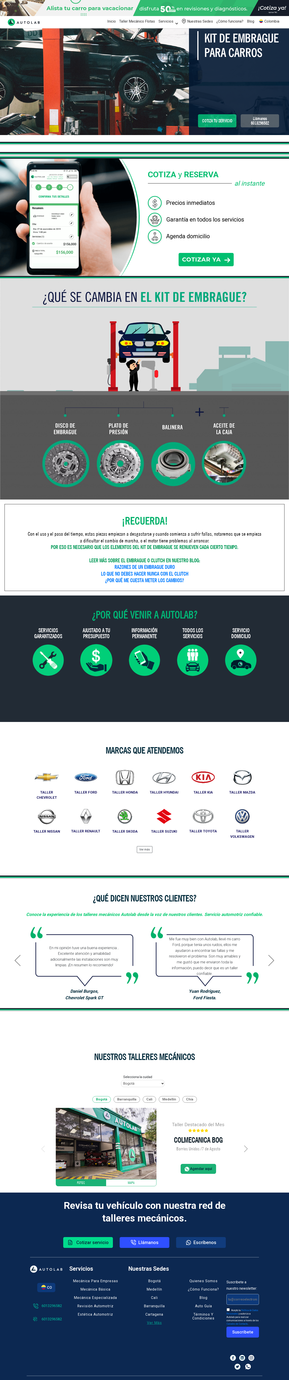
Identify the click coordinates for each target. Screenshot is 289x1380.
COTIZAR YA (206, 259)
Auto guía (203, 1306)
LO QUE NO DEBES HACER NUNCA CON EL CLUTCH (144, 574)
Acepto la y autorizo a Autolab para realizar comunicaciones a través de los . (242, 1316)
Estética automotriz (95, 1314)
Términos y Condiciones (203, 1316)
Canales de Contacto (237, 1324)
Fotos (81, 1183)
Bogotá (154, 1281)
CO (46, 1287)
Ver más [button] (144, 849)
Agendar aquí (198, 1169)
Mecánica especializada (95, 1298)
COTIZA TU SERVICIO (217, 121)
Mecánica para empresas (95, 1281)
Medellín (154, 1289)
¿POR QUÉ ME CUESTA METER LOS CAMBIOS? (144, 580)
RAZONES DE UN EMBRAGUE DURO (144, 567)
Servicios (166, 21)
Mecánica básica (95, 1289)
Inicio (111, 21)
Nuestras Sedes (197, 21)
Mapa (131, 1183)
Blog (250, 21)
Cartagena (154, 1314)
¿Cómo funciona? (229, 21)
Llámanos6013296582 (260, 121)
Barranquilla (154, 1306)
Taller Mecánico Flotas (137, 21)
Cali (154, 1298)
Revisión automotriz (95, 1306)
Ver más (154, 1323)
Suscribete (242, 1332)
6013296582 (47, 1306)
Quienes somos (203, 1281)
